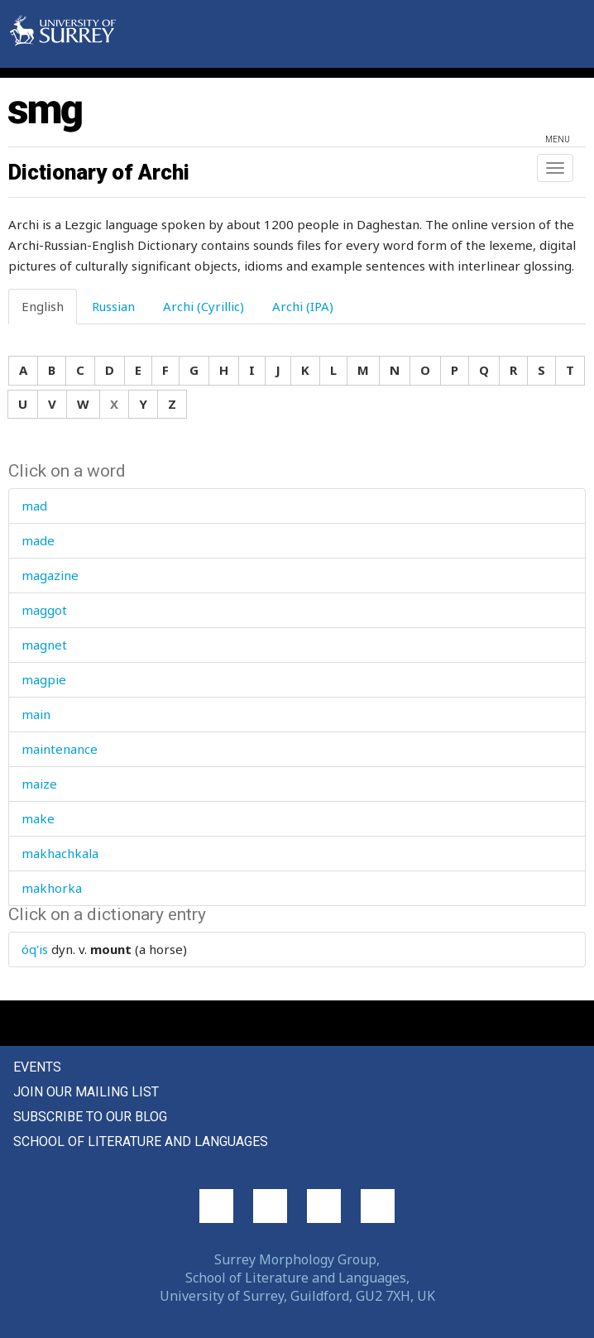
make (38, 818)
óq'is (35, 949)
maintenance (60, 749)
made (38, 540)
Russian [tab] (113, 306)
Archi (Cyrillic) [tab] (203, 306)
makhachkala (60, 853)
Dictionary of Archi (98, 172)
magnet (44, 644)
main (36, 714)
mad (34, 505)
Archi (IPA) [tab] (302, 306)
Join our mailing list (86, 1092)
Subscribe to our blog (90, 1117)
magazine (50, 575)
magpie (44, 679)
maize (39, 783)
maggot (44, 610)
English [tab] (43, 306)
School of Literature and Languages (140, 1141)
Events (37, 1067)
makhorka (52, 888)
